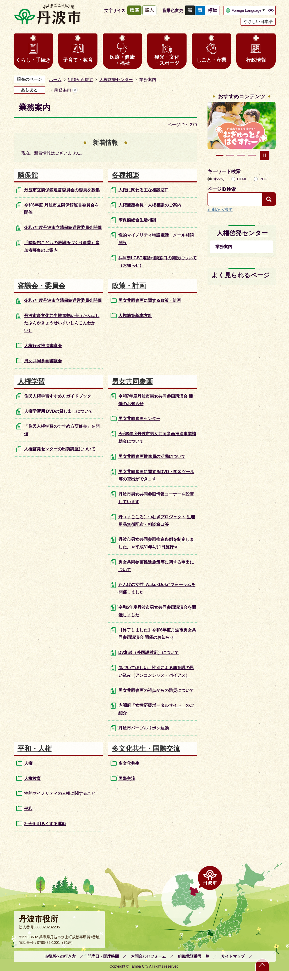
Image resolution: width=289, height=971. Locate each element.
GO (271, 10)
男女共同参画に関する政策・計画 (149, 300)
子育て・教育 (78, 60)
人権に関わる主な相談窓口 (143, 190)
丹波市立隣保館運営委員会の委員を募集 (62, 190)
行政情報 (256, 60)
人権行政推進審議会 (43, 345)
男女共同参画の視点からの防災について (156, 690)
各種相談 (125, 175)
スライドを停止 (264, 155)
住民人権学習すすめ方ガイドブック (57, 396)
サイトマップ (233, 956)
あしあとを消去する (75, 90)
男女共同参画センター (139, 418)
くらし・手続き (33, 60)
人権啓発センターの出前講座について (59, 449)
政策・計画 (129, 286)
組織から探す (80, 79)
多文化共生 (128, 763)
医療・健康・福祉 (122, 60)
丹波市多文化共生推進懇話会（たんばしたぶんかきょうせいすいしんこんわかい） (62, 323)
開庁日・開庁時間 (103, 956)
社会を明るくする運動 (45, 823)
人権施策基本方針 (135, 315)
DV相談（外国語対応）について (148, 652)
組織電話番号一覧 (193, 956)
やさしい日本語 (258, 21)
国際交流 (126, 778)
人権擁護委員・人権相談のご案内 (149, 205)
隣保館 (28, 175)
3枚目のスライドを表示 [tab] (241, 155)
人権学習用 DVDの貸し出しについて (58, 411)
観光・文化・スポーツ (166, 60)
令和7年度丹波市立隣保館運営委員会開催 (63, 227)
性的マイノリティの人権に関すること (59, 793)
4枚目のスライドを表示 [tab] (251, 155)
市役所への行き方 (60, 956)
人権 (28, 763)
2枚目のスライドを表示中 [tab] (230, 155)
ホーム (55, 79)
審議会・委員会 (41, 286)
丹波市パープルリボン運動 (143, 728)
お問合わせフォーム (148, 956)
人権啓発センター (116, 79)
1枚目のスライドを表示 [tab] (219, 155)
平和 (28, 808)
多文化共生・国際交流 (146, 748)
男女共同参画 (132, 381)
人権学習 (31, 381)
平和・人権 (35, 748)
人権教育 (32, 778)
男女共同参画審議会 (43, 361)
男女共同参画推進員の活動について (152, 456)
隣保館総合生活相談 (137, 220)
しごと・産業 (211, 60)
